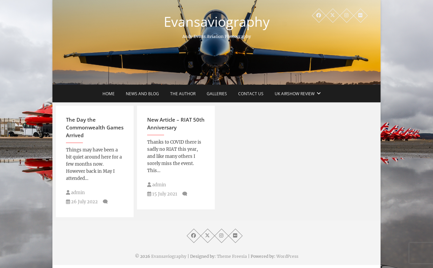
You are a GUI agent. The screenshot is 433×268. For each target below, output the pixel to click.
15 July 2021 (162, 194)
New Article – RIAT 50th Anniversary (176, 123)
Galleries (217, 94)
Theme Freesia (232, 256)
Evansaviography (217, 22)
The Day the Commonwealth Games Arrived (94, 127)
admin (75, 192)
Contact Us (251, 94)
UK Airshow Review (295, 94)
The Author (183, 94)
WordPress (287, 256)
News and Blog (142, 94)
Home (108, 94)
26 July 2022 (82, 202)
